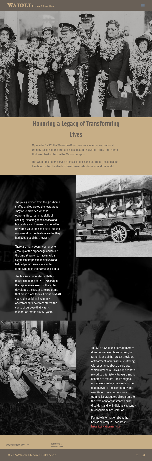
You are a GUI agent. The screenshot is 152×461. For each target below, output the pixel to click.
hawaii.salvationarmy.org (106, 426)
